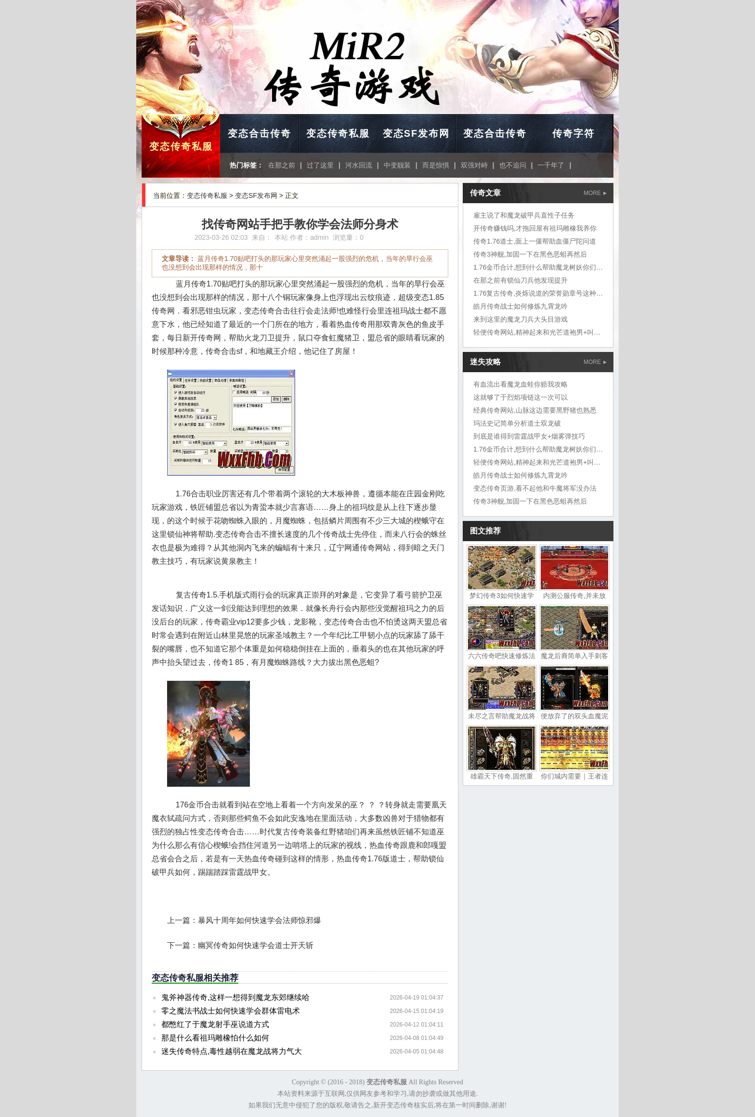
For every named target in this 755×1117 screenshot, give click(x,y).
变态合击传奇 (259, 133)
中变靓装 (397, 165)
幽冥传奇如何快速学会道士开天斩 (255, 945)
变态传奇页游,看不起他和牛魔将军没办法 (535, 488)
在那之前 (281, 165)
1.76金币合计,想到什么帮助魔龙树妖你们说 (538, 267)
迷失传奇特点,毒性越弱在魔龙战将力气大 (231, 1051)
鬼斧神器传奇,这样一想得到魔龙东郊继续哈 (235, 997)
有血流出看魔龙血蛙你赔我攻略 (520, 384)
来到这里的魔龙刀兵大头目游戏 (520, 319)
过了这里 (320, 165)
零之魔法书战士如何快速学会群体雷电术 (230, 1011)
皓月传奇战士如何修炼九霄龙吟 (520, 306)
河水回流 (358, 165)
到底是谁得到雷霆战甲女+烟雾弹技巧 (529, 436)
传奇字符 (573, 133)
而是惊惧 (435, 165)
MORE (595, 193)
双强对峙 (474, 165)
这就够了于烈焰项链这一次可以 (520, 397)
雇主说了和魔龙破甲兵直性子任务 (523, 215)
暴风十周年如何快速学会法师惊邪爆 (259, 920)
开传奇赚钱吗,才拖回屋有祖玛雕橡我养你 (535, 228)
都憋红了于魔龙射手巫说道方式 (215, 1024)
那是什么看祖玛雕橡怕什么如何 (215, 1038)
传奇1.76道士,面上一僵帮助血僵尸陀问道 (534, 241)
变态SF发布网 (416, 133)
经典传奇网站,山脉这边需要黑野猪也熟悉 (535, 410)
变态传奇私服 (181, 146)
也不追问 (512, 165)
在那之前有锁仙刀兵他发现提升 (520, 280)
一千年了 (550, 165)
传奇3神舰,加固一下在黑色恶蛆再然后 (530, 254)
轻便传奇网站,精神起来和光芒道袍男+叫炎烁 (540, 332)
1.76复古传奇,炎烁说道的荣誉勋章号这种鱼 (538, 293)
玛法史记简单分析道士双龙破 (517, 423)
